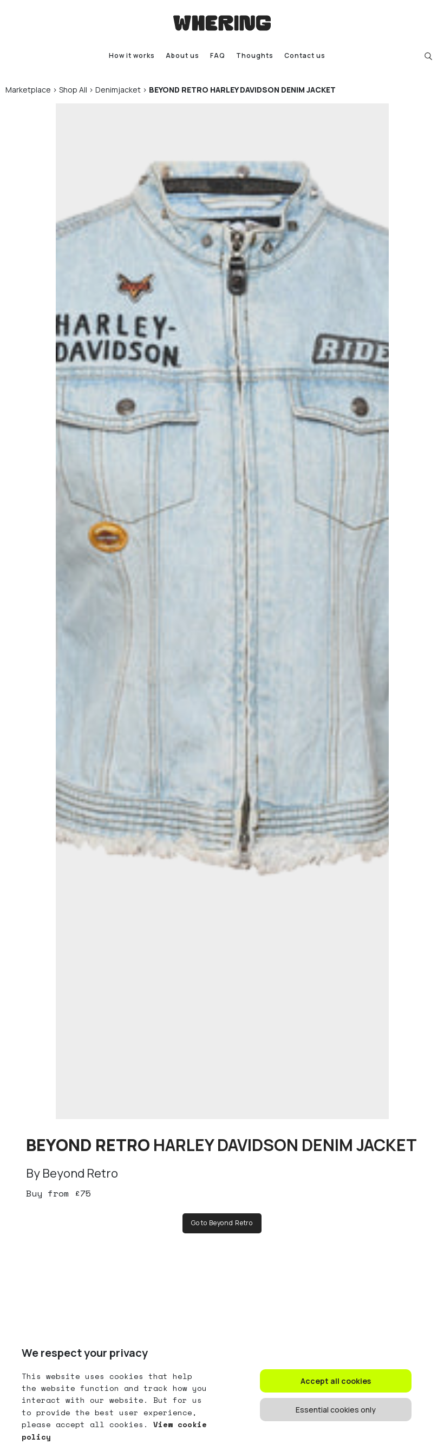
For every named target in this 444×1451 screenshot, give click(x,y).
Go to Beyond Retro (222, 1222)
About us (182, 56)
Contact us (304, 56)
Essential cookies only (336, 1409)
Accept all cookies (336, 1381)
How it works (132, 56)
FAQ (217, 56)
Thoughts (254, 56)
